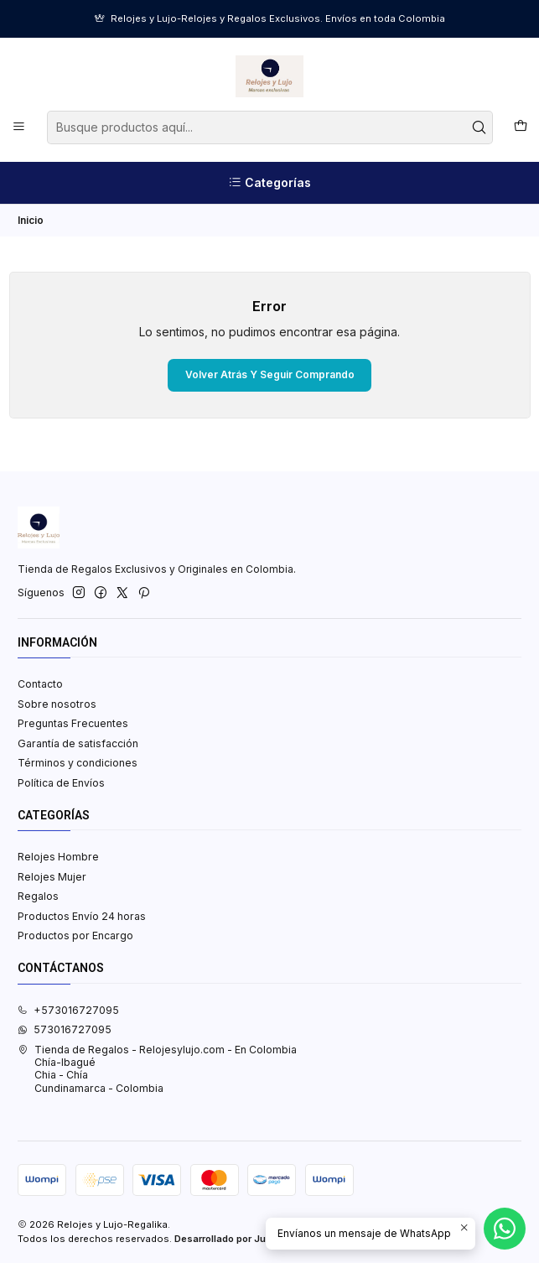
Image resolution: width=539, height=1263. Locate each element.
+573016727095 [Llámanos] (68, 1010)
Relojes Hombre (58, 856)
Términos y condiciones (77, 762)
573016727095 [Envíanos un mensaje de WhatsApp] (64, 1029)
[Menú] (19, 127)
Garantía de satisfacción (78, 743)
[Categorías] (269, 183)
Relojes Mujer (52, 877)
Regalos (38, 896)
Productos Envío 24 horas (82, 916)
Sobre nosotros (57, 704)
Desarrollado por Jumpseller (240, 1239)
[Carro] (520, 127)
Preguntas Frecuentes (73, 723)
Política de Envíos (61, 783)
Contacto (40, 684)
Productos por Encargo (75, 935)
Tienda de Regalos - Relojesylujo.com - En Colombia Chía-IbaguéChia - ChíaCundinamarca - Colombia (157, 1068)
